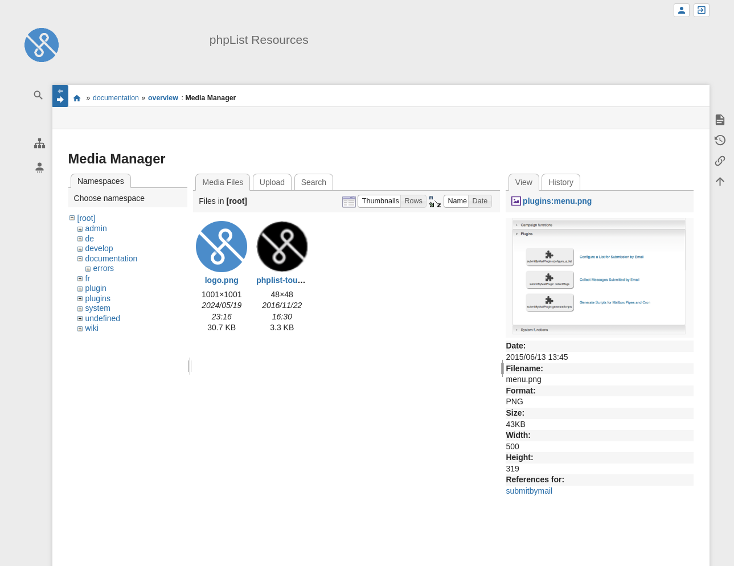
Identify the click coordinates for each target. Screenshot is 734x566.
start (77, 98)
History (561, 182)
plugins (97, 298)
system (97, 308)
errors (103, 268)
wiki (92, 328)
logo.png (222, 280)
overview (163, 98)
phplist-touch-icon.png (299, 280)
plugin (95, 288)
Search (313, 182)
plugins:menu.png (557, 201)
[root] (86, 218)
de (90, 238)
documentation (116, 98)
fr (88, 278)
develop (99, 248)
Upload (272, 182)
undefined (103, 318)
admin (96, 228)
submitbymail (529, 490)
